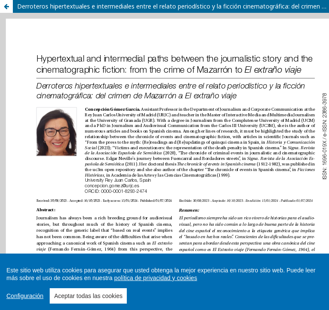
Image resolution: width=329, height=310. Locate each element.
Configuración (24, 295)
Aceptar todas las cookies (88, 295)
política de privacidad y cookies (155, 278)
